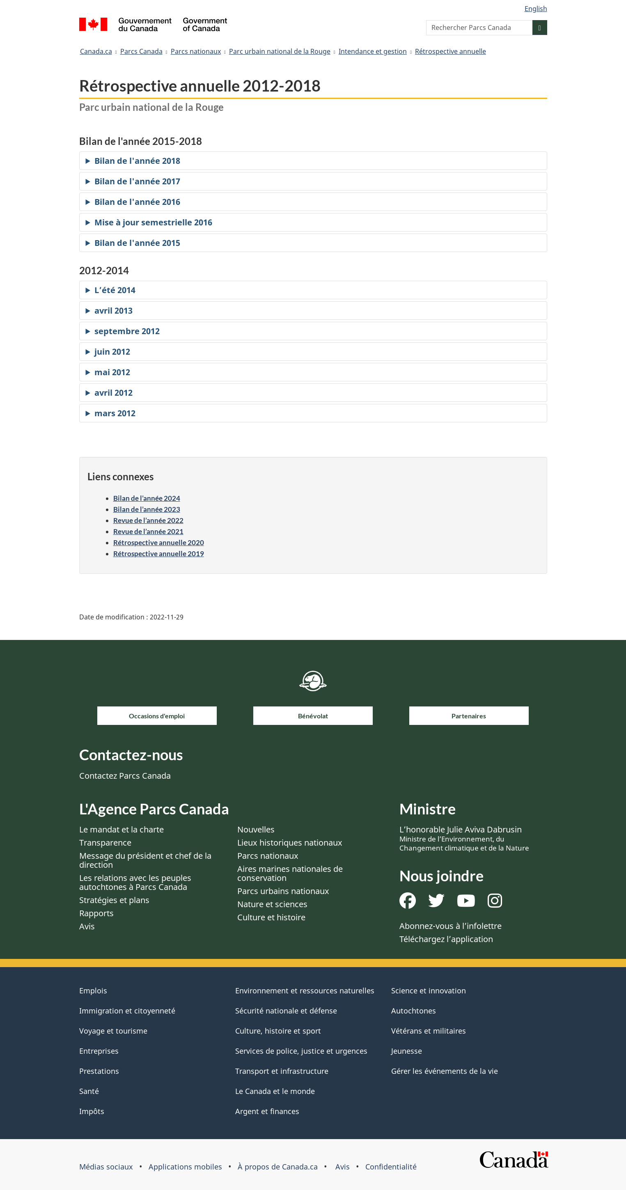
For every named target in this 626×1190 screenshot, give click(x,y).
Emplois (93, 990)
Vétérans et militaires (428, 1031)
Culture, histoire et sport (278, 1031)
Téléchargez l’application (446, 939)
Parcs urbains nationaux (283, 891)
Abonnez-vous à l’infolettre (450, 925)
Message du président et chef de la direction (145, 860)
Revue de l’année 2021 (148, 531)
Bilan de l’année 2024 (146, 498)
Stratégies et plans (114, 900)
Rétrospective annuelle (450, 51)
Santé (89, 1091)
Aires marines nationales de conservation (290, 873)
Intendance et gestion (373, 51)
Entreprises (99, 1051)
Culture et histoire (271, 917)
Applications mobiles (185, 1167)
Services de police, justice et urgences (301, 1051)
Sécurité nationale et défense (286, 1011)
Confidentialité (391, 1167)
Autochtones (413, 1011)
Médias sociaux (106, 1167)
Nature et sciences (272, 904)
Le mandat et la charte (121, 829)
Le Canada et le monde (275, 1091)
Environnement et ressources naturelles (304, 990)
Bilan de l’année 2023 (146, 509)
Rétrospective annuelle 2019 (158, 553)
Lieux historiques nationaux (289, 842)
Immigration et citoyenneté (127, 1011)
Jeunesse (406, 1051)
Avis (87, 926)
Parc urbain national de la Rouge (279, 51)
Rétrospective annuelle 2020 (158, 542)
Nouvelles (256, 829)
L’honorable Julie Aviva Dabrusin (464, 838)
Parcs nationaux (196, 51)
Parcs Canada (141, 51)
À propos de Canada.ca (278, 1167)
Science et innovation (428, 990)
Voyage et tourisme (113, 1031)
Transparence (105, 842)
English (536, 8)
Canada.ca (96, 51)
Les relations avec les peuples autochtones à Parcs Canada (135, 882)
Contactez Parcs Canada (125, 775)
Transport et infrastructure (281, 1071)
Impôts (91, 1111)
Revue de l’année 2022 (148, 520)
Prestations (99, 1071)
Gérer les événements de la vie (444, 1071)
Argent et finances (267, 1111)
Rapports (96, 913)
